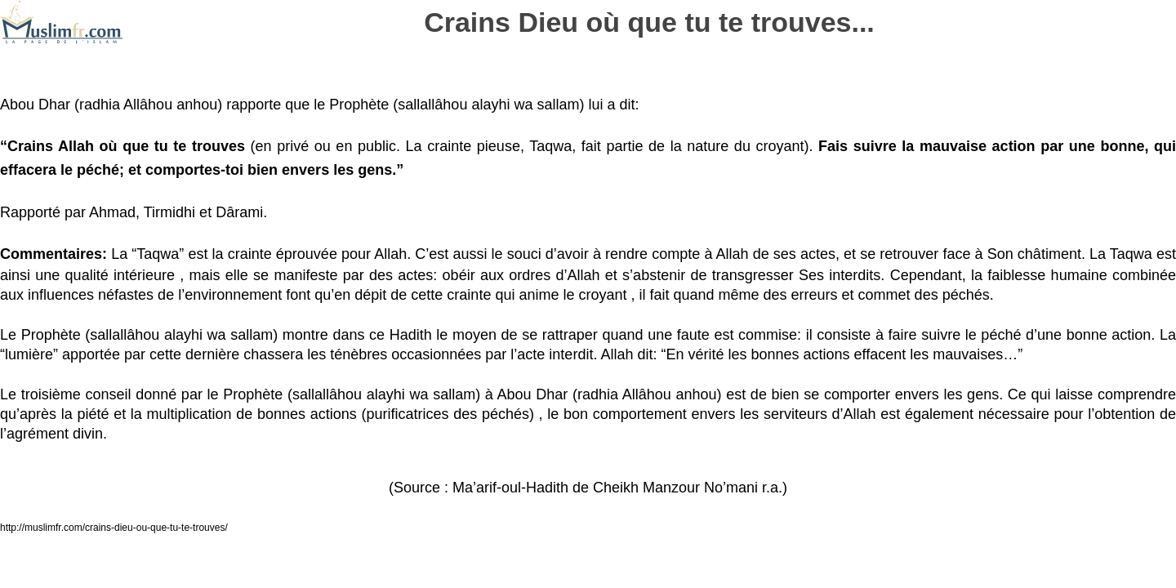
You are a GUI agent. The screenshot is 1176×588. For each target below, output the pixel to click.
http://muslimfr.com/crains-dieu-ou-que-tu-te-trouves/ (114, 527)
